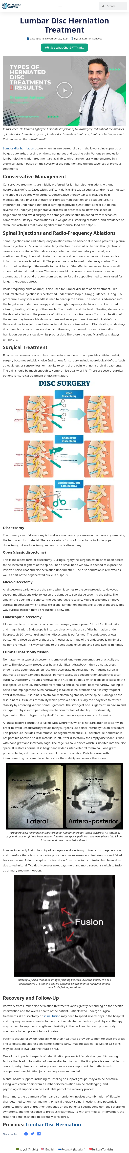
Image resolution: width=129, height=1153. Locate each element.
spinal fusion (51, 1016)
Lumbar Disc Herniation (53, 1124)
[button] (60, 6)
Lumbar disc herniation (18, 148)
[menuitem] (27, 1149)
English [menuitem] (50, 1149)
